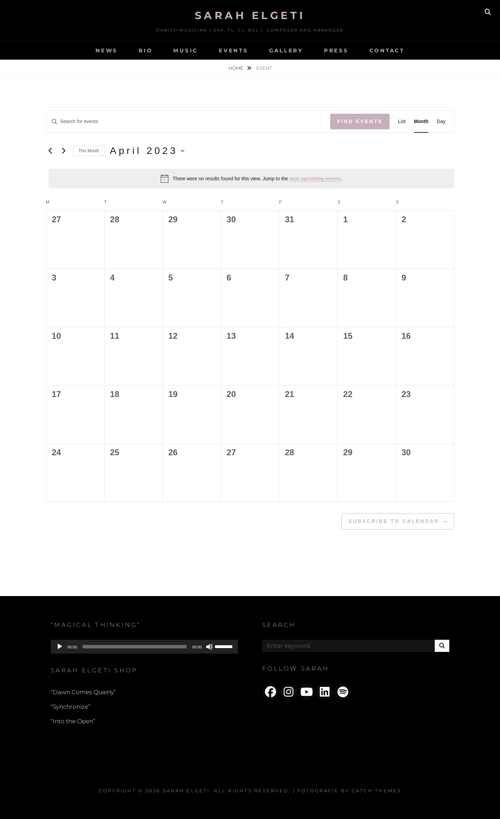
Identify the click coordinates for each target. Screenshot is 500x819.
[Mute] (209, 646)
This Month (88, 150)
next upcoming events (315, 178)
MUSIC (185, 50)
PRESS (336, 50)
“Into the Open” (73, 721)
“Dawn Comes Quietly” (83, 692)
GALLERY (286, 50)
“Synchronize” (70, 706)
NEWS (106, 50)
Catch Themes (376, 790)
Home (236, 68)
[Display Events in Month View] (421, 121)
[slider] (135, 646)
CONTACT (387, 50)
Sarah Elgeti (250, 15)
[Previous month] (50, 151)
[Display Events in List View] (402, 121)
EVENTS (233, 50)
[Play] (59, 646)
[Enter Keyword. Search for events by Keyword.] (188, 121)
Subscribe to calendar (394, 521)
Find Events (360, 121)
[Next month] (63, 151)
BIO (145, 50)
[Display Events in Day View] (441, 121)
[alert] (251, 178)
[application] (144, 647)
